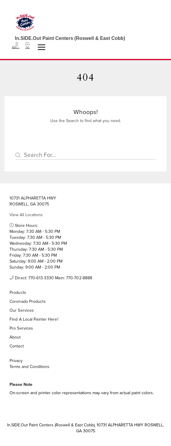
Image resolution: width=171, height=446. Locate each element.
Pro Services (21, 328)
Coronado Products (28, 301)
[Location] (27, 45)
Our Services (22, 310)
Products (18, 292)
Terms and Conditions (29, 367)
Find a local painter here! (34, 319)
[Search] (85, 155)
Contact (17, 346)
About (15, 337)
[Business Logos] (67, 25)
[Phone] (15, 45)
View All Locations (26, 215)
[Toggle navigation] (41, 47)
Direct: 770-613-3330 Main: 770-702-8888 (51, 278)
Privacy (16, 361)
